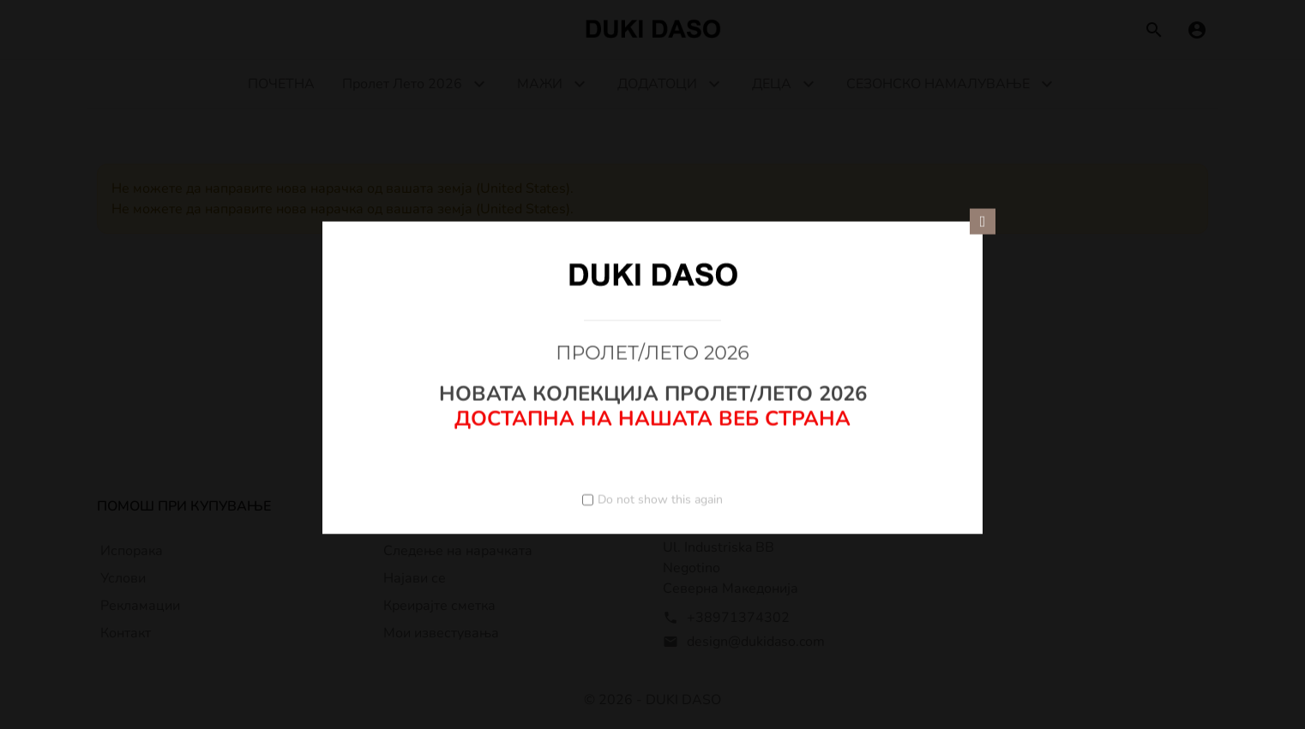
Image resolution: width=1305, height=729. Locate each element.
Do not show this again (660, 499)
